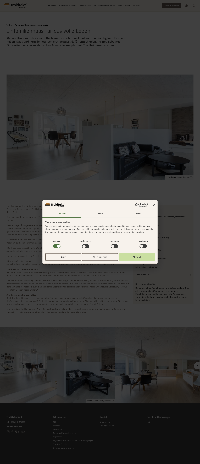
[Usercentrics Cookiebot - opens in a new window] (137, 205)
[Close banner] (154, 205)
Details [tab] (100, 214)
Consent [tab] (62, 214)
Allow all (137, 257)
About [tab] (138, 214)
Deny (63, 257)
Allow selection (100, 257)
